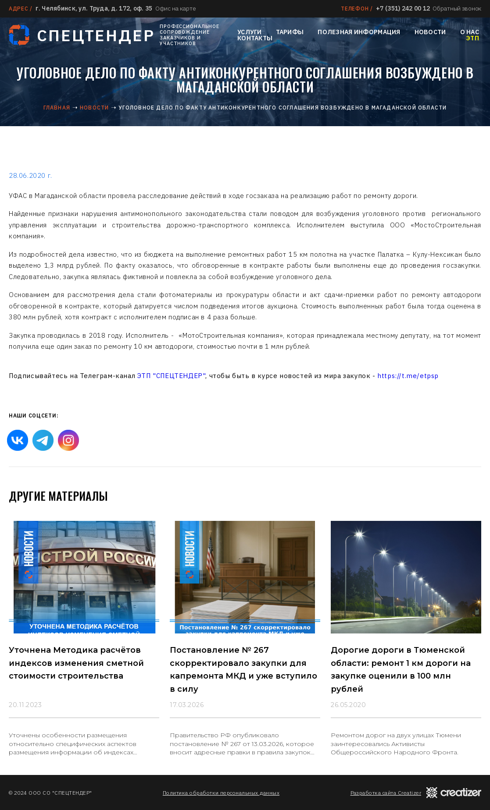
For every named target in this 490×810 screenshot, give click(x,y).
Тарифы (290, 32)
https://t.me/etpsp (408, 375)
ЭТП (472, 38)
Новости (430, 32)
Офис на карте (175, 8)
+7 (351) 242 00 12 (403, 8)
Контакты (254, 38)
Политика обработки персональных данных (221, 792)
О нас (469, 32)
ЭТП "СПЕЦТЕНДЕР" (171, 375)
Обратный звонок (457, 8)
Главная (56, 107)
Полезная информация (359, 32)
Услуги (249, 32)
